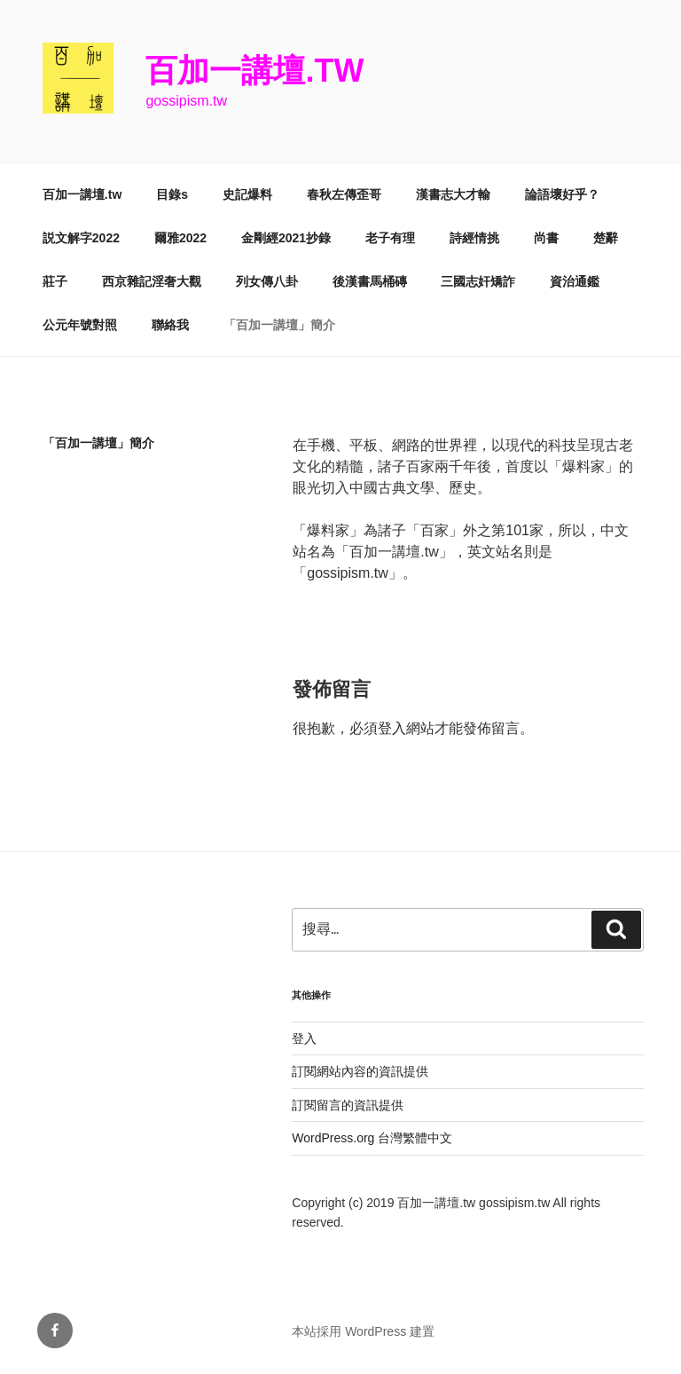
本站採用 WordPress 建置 (363, 1331)
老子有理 (390, 238)
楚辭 (605, 238)
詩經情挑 (474, 238)
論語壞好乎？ (562, 194)
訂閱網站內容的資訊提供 (360, 1071)
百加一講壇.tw (254, 70)
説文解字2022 (81, 238)
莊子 (55, 281)
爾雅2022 (180, 238)
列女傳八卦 (267, 281)
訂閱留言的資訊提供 (347, 1105)
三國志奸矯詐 (478, 281)
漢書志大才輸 (453, 194)
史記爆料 (247, 194)
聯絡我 (170, 325)
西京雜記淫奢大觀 (151, 281)
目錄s (172, 194)
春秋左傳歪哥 (344, 194)
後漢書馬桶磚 (370, 281)
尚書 (546, 238)
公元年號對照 (80, 325)
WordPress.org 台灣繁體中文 (372, 1138)
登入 (392, 728)
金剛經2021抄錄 (286, 238)
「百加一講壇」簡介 (279, 325)
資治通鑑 (574, 281)
